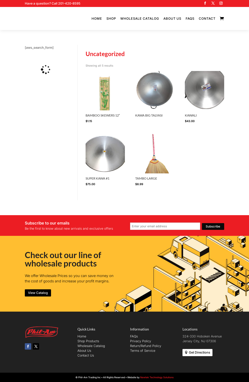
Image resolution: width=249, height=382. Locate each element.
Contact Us (85, 355)
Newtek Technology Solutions (157, 377)
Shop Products (88, 341)
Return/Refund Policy (145, 346)
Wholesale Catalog (139, 18)
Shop (111, 18)
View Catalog (38, 293)
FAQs (190, 18)
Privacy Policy (140, 341)
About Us (172, 18)
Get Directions (199, 352)
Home (97, 18)
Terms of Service (142, 351)
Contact (207, 18)
